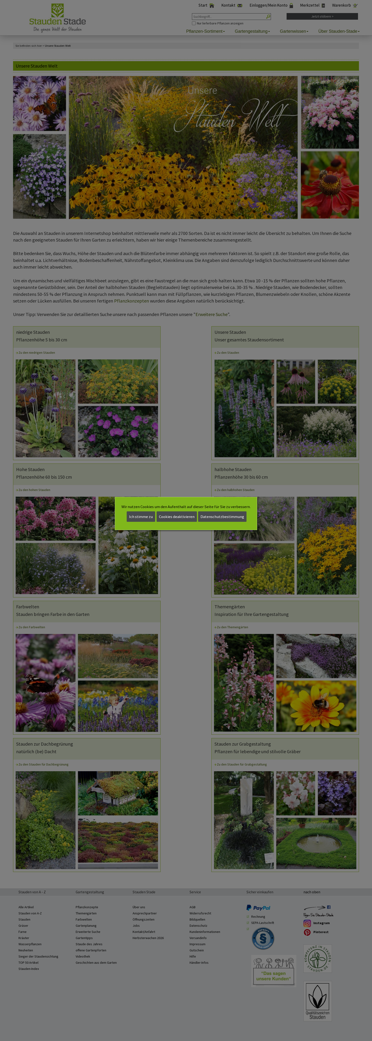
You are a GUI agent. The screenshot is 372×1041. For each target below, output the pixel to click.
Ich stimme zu (141, 516)
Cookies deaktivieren (177, 516)
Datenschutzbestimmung (222, 516)
